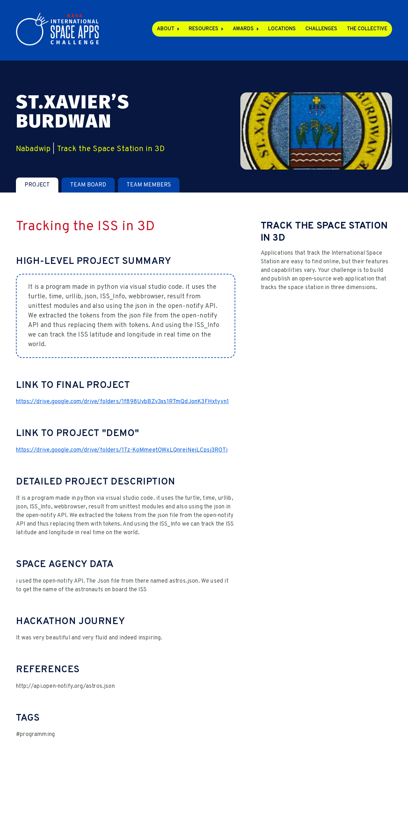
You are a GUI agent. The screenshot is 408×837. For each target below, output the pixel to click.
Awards (243, 29)
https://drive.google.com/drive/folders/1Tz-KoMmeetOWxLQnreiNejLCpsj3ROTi (122, 450)
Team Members (149, 185)
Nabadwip (33, 149)
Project (37, 185)
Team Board (88, 185)
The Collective (367, 29)
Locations (282, 29)
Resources (203, 29)
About (165, 29)
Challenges (321, 29)
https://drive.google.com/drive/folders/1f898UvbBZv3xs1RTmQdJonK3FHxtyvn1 (122, 401)
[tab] (37, 185)
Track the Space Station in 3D (111, 149)
